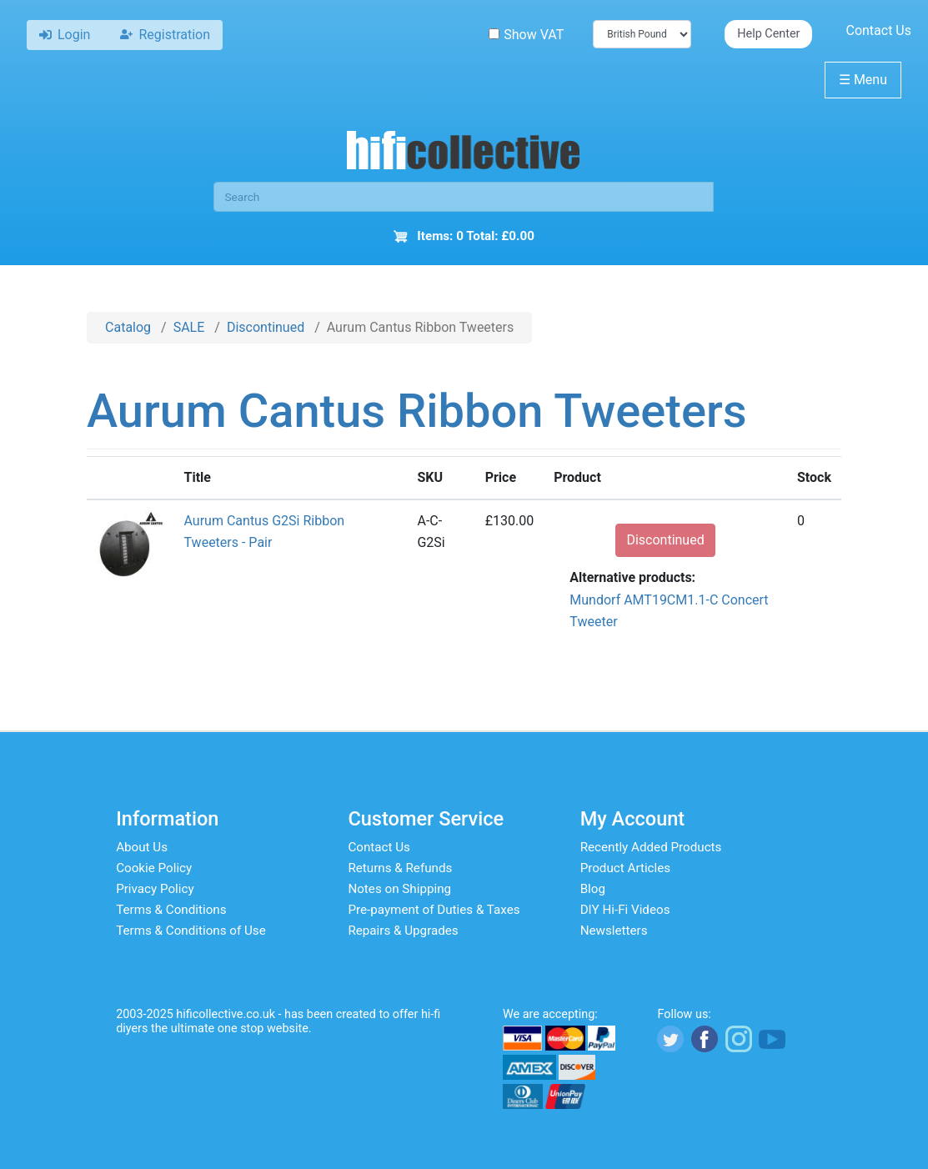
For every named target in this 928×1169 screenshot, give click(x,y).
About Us (142, 847)
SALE (189, 327)
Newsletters (614, 930)
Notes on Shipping (399, 888)
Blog (592, 888)
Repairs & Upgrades (403, 930)
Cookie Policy (154, 867)
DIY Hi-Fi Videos (625, 909)
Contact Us (878, 30)
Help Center (768, 34)
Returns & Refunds (400, 867)
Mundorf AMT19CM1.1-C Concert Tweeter (668, 611)
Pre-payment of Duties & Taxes (433, 909)
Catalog (128, 327)
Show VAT (526, 35)
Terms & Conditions (171, 909)
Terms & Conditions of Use (191, 930)
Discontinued (265, 327)
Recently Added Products (651, 847)
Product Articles (625, 867)
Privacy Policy (155, 888)
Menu (863, 80)
